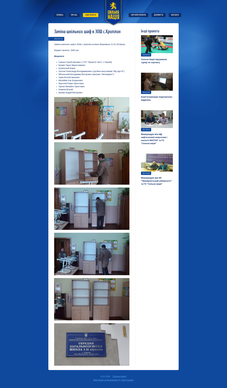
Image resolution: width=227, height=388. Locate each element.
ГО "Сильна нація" (113, 13)
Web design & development (105, 380)
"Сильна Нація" (119, 376)
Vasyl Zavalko (127, 380)
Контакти (175, 15)
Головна (59, 15)
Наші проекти (90, 15)
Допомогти (158, 15)
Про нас (74, 15)
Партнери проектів (138, 15)
